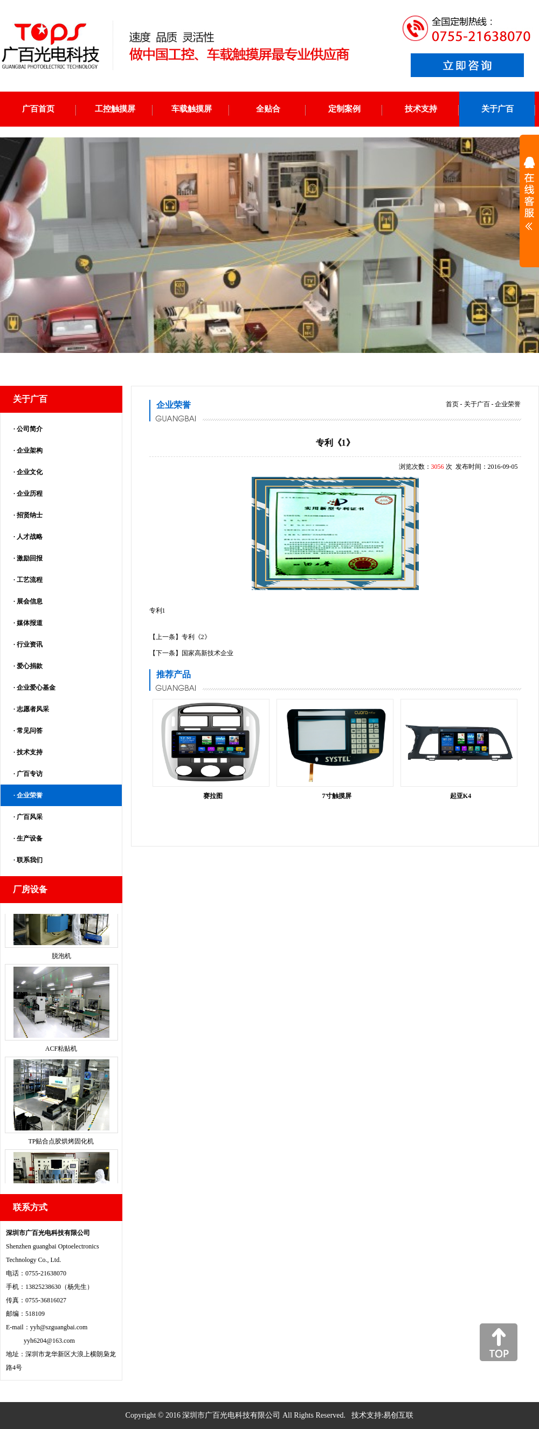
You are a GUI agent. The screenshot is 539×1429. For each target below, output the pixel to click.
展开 (529, 200)
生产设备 (30, 838)
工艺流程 (30, 580)
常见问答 (30, 730)
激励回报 (30, 558)
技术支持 (30, 752)
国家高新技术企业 (207, 653)
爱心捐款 (30, 666)
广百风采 (30, 817)
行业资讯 (30, 644)
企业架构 (30, 450)
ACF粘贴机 (61, 1055)
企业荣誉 (30, 795)
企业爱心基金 (36, 687)
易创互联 (398, 1415)
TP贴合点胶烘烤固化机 (61, 1147)
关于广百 (477, 404)
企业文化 (30, 472)
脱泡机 (61, 962)
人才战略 (30, 536)
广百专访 (30, 774)
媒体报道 (30, 623)
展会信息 (30, 601)
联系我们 (30, 860)
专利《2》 (196, 637)
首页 (452, 404)
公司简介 (30, 429)
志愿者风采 (33, 709)
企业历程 (30, 493)
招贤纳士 (30, 515)
